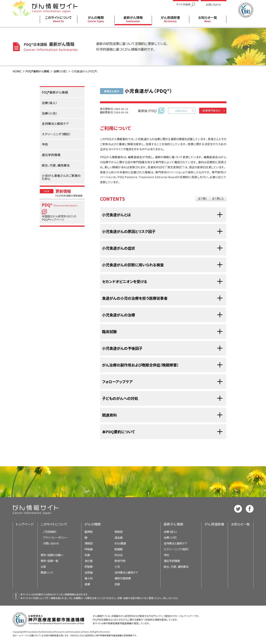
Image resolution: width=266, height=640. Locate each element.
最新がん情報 (173, 524)
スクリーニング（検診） (176, 549)
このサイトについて (54, 524)
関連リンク (47, 572)
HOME (17, 71)
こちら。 (175, 598)
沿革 (43, 566)
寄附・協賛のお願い (52, 555)
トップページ (25, 524)
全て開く (202, 198)
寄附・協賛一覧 (49, 561)
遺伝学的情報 (172, 561)
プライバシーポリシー (55, 537)
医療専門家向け (211, 110)
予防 (166, 555)
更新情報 (63, 191)
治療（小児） (60, 71)
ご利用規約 (49, 532)
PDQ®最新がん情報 (37, 71)
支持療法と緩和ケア (175, 543)
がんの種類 (93, 524)
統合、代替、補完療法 (176, 566)
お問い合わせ (51, 543)
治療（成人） (170, 532)
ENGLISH (181, 111)
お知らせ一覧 (240, 524)
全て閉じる (218, 198)
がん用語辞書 (214, 524)
